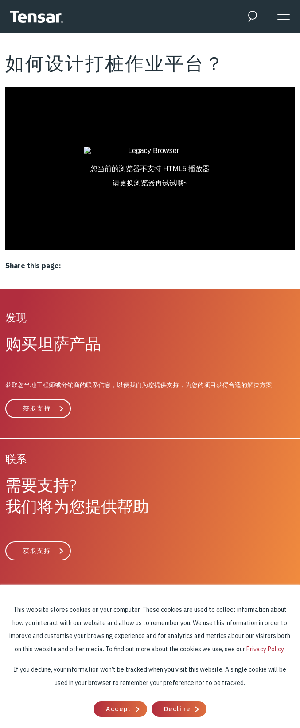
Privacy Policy (265, 649)
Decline (177, 709)
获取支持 (37, 408)
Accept (118, 709)
